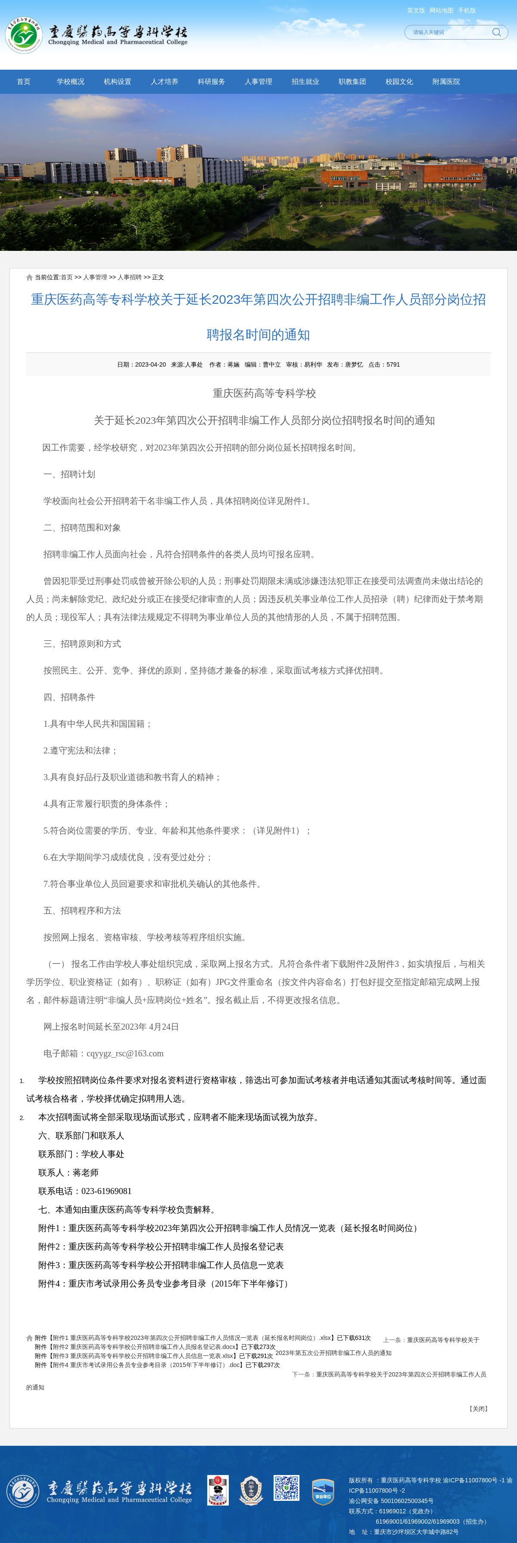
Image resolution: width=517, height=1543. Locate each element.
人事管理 (258, 81)
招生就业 (305, 81)
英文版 (416, 10)
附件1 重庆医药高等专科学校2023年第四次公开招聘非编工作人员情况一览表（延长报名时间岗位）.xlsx (192, 1337)
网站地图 (442, 10)
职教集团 (352, 81)
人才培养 (164, 81)
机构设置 (117, 81)
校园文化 (399, 81)
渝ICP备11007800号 (470, 1480)
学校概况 (70, 81)
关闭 (479, 1408)
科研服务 (211, 81)
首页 (24, 81)
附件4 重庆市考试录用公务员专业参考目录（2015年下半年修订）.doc (146, 1364)
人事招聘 (130, 277)
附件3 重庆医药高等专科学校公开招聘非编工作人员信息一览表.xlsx (143, 1355)
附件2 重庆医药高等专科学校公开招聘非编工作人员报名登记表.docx (144, 1346)
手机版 (467, 10)
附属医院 (446, 81)
